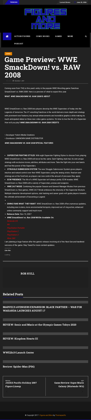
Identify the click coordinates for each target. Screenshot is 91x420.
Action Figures (22, 36)
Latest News (65, 2)
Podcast (18, 43)
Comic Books (43, 36)
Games (58, 36)
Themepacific (60, 415)
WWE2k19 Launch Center (18, 352)
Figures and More (46, 415)
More (70, 36)
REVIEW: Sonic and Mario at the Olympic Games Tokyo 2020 (39, 324)
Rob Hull (8, 81)
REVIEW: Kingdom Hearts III (20, 338)
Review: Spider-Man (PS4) (19, 366)
